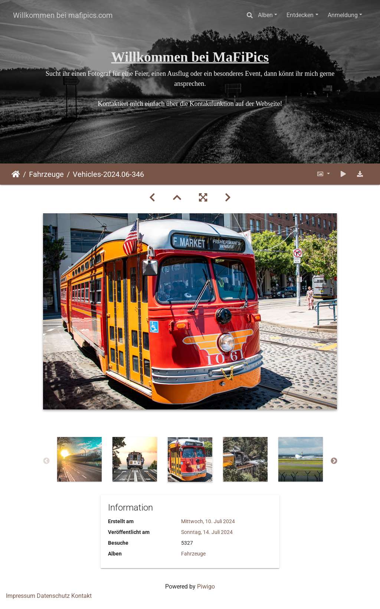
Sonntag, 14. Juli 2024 (207, 532)
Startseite (16, 174)
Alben (265, 15)
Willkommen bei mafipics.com (63, 15)
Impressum (20, 595)
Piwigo (206, 586)
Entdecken (300, 15)
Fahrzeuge (46, 174)
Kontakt (81, 595)
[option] (79, 459)
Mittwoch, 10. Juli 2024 (208, 521)
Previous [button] (46, 461)
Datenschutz (53, 595)
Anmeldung (343, 15)
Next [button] (334, 461)
